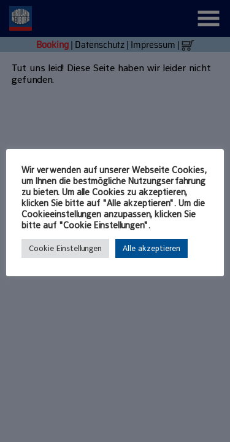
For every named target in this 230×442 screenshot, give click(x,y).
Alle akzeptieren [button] (151, 248)
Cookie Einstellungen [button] (65, 248)
